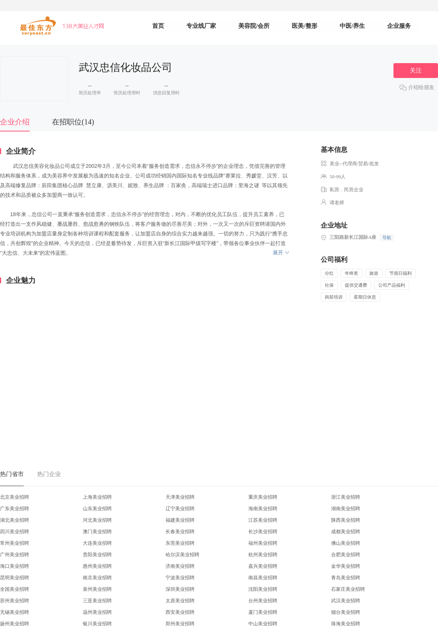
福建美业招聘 (180, 520)
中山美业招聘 (262, 623)
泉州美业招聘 (97, 589)
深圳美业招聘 (180, 589)
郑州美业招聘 (180, 623)
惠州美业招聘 (97, 566)
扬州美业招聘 (14, 623)
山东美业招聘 (97, 508)
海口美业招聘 (14, 566)
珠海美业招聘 (345, 623)
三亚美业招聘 (97, 600)
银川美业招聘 (97, 623)
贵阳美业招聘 (97, 554)
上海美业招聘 (97, 497)
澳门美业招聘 (97, 531)
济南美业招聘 (180, 566)
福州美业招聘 (262, 543)
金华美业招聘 (345, 566)
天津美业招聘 (180, 497)
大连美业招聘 (97, 543)
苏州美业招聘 (14, 600)
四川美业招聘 (14, 531)
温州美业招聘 (97, 612)
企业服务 (399, 26)
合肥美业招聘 (345, 554)
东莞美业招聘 (180, 543)
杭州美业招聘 (262, 554)
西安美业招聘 (180, 612)
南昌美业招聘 (262, 577)
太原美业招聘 (180, 600)
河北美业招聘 (97, 520)
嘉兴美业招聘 (262, 566)
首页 (158, 26)
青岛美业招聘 (345, 577)
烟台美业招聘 (345, 612)
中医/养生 (352, 26)
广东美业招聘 (14, 508)
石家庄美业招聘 (348, 589)
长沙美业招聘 (262, 531)
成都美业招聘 (345, 531)
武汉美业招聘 (345, 600)
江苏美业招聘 (262, 520)
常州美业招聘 (14, 543)
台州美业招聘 (262, 600)
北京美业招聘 (14, 497)
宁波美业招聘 (180, 577)
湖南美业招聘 (345, 508)
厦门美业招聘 (262, 612)
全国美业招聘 (14, 589)
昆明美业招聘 (14, 577)
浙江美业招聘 (345, 497)
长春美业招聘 (180, 531)
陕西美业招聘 (345, 520)
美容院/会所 (253, 26)
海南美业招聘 (262, 508)
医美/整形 (304, 26)
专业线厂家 (201, 26)
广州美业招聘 (14, 554)
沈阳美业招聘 (262, 589)
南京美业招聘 (97, 577)
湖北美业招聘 (14, 520)
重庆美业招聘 (262, 497)
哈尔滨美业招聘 (182, 554)
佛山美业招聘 (345, 543)
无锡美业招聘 (14, 612)
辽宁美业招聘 (180, 508)
